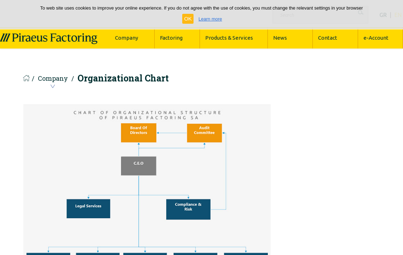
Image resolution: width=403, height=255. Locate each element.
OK (188, 19)
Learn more (210, 19)
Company (52, 79)
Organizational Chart (123, 78)
